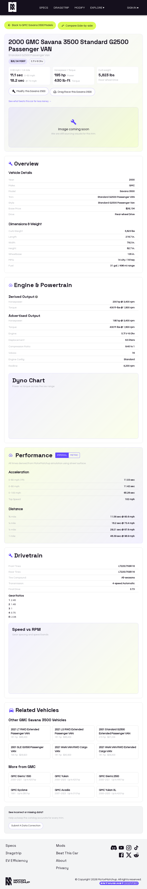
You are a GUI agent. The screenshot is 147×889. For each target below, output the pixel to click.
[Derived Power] (36, 296)
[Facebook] (121, 856)
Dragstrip (61, 7)
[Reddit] (136, 856)
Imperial (62, 454)
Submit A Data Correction (26, 825)
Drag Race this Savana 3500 (77, 91)
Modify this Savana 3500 (30, 91)
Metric (74, 454)
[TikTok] (136, 849)
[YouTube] (121, 849)
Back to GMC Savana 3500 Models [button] (32, 25)
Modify (80, 7)
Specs (43, 7)
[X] (129, 856)
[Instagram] (129, 849)
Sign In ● (133, 7)
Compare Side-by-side (82, 25)
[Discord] (114, 849)
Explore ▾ (97, 7)
